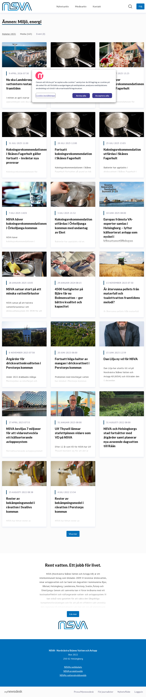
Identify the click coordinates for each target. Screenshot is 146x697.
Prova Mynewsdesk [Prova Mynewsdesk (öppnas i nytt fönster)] (84, 691)
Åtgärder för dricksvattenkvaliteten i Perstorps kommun (23, 363)
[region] (74, 86)
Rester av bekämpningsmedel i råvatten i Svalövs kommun (20, 505)
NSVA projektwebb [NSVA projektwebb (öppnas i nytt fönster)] (73, 671)
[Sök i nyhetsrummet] (130, 6)
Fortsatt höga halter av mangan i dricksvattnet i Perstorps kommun (72, 363)
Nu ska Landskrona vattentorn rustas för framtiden (21, 84)
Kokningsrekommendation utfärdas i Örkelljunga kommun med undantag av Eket (73, 225)
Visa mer (73, 533)
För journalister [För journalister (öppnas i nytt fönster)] (105, 691)
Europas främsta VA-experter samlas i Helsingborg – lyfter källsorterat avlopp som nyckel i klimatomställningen (120, 230)
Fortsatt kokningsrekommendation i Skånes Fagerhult (73, 154)
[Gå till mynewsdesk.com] (13, 692)
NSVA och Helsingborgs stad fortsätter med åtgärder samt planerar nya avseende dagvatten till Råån (121, 437)
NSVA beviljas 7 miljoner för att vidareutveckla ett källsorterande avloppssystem (23, 435)
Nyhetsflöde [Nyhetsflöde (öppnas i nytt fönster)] (123, 691)
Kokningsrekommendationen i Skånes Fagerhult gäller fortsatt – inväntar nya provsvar (26, 156)
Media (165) (26, 33)
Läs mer (73, 614)
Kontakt (97, 6)
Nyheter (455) (9, 33)
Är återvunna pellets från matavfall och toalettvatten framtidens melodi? (122, 295)
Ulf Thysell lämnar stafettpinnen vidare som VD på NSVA (73, 433)
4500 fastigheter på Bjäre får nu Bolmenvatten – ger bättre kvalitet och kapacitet (69, 297)
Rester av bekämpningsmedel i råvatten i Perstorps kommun (69, 505)
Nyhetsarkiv (62, 6)
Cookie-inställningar (45, 95)
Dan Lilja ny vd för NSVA (121, 359)
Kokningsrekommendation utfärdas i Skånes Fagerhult (122, 154)
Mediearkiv (80, 6)
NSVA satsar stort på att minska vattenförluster (23, 291)
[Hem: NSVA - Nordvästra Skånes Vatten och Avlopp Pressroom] (17, 6)
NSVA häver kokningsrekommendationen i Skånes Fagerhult (124, 84)
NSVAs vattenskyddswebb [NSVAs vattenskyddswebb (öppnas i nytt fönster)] (73, 675)
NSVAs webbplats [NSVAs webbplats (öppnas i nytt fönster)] (73, 667)
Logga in (138, 691)
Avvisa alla (81, 95)
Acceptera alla (102, 95)
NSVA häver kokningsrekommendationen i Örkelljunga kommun (26, 223)
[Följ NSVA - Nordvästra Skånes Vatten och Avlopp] (140, 6)
